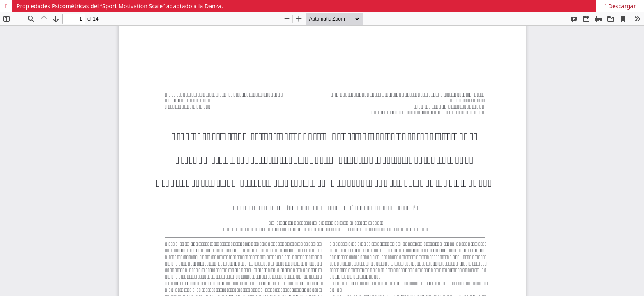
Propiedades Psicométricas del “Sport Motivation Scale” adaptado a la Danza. (119, 6)
